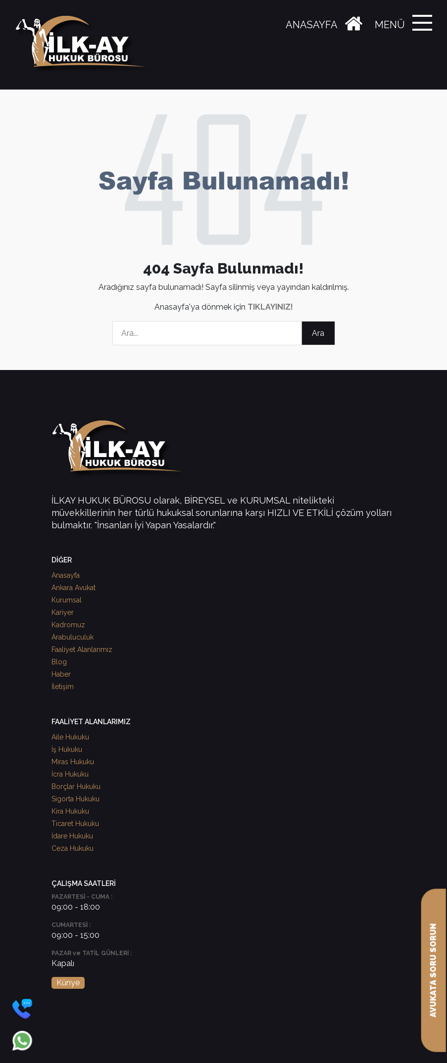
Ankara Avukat (73, 588)
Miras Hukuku (72, 762)
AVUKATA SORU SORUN (433, 970)
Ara (318, 333)
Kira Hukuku (70, 811)
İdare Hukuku (72, 836)
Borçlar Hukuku (75, 786)
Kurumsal (66, 600)
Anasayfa (65, 575)
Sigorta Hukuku (75, 799)
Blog (59, 662)
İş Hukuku (66, 749)
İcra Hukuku (70, 774)
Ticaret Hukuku (75, 824)
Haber (61, 674)
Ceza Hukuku (72, 848)
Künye (68, 982)
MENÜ (390, 25)
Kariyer (62, 612)
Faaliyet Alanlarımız (81, 649)
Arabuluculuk (72, 637)
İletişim (62, 687)
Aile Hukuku (70, 737)
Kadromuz (68, 625)
